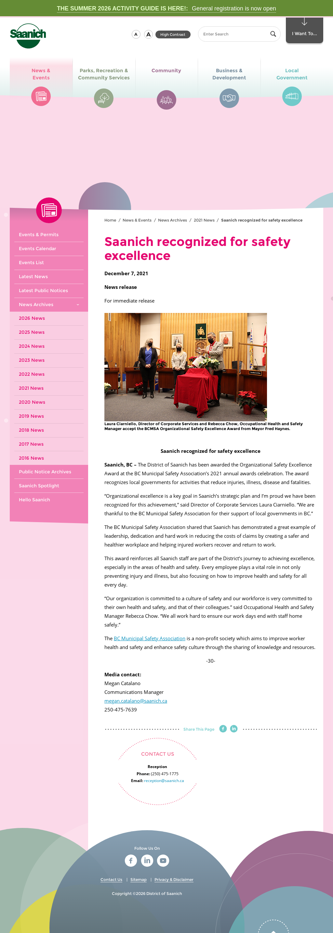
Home (110, 220)
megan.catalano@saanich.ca (135, 700)
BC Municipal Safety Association (149, 638)
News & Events (137, 220)
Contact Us (111, 879)
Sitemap (138, 879)
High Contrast (172, 34)
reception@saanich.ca (164, 780)
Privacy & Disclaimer (173, 879)
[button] (136, 34)
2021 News (204, 220)
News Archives (172, 220)
